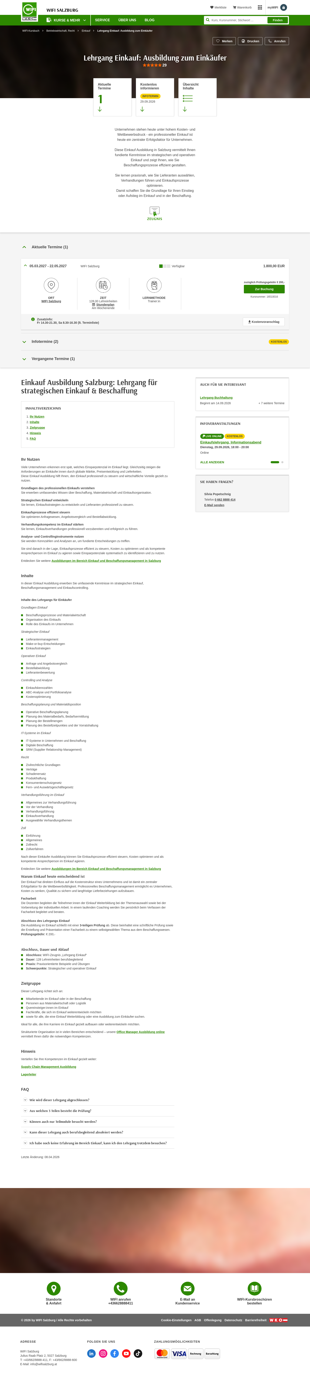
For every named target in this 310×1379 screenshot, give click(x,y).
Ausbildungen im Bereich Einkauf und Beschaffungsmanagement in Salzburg (106, 560)
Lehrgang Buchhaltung (216, 397)
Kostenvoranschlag (263, 322)
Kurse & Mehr (64, 20)
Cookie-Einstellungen (176, 1320)
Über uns (127, 20)
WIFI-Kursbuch (30, 30)
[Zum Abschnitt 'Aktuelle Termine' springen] (112, 97)
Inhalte (34, 422)
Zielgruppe (37, 427)
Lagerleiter (28, 1074)
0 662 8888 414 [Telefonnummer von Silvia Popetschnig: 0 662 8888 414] (225, 499)
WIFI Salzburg (51, 301)
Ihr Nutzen (37, 416)
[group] (154, 65)
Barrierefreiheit (255, 1320)
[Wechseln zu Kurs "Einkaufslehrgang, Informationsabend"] (275, 462)
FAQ (33, 438)
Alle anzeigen (212, 462)
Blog (150, 20)
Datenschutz (233, 1320)
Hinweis (35, 433)
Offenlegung (213, 1320)
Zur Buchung (270, 288)
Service (102, 20)
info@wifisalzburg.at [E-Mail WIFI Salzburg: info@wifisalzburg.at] (43, 1364)
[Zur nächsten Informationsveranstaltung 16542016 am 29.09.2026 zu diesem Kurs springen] (155, 97)
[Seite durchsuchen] (246, 20)
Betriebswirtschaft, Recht (60, 30)
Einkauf (86, 30)
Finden (278, 20)
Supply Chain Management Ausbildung (48, 1066)
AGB (198, 1320)
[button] (97, 1100)
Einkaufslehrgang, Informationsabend (230, 442)
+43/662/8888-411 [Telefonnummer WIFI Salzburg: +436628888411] (35, 1360)
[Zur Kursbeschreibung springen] (197, 97)
